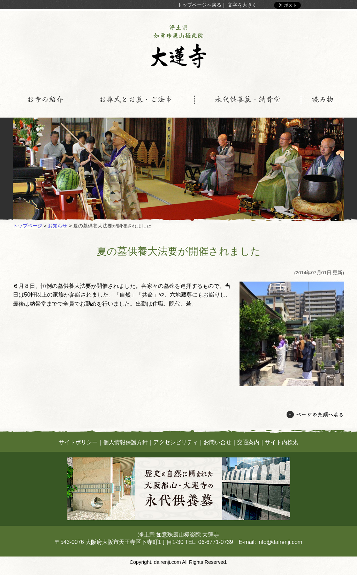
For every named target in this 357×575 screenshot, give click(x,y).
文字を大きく (242, 5)
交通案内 (248, 442)
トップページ (27, 226)
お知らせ (57, 226)
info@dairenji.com (280, 542)
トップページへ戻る (199, 5)
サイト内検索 (281, 442)
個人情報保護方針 (125, 442)
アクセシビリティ (175, 442)
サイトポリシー (78, 442)
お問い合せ (217, 442)
